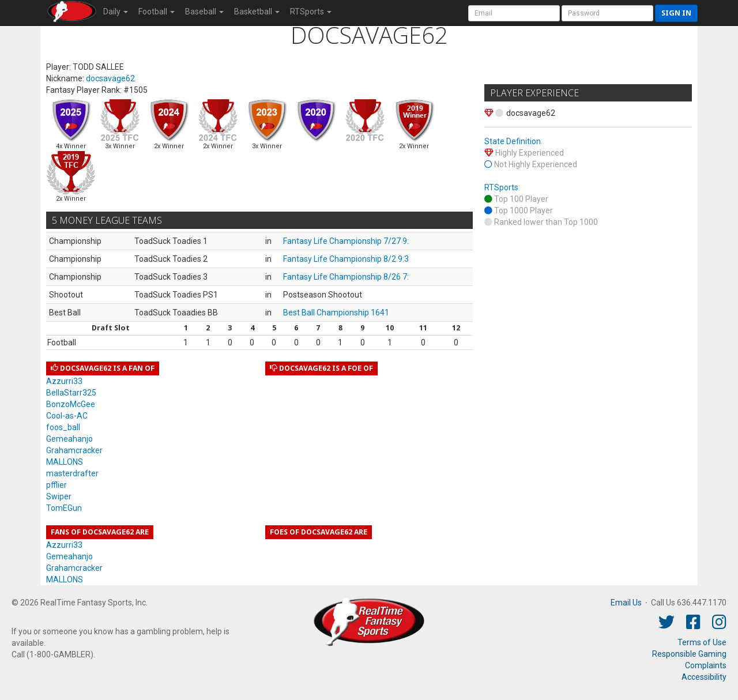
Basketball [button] (257, 11)
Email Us (626, 602)
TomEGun (64, 508)
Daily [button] (115, 11)
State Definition (512, 141)
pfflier (56, 485)
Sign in (676, 13)
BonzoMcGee (70, 404)
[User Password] (607, 13)
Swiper (58, 496)
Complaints (705, 665)
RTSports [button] (311, 11)
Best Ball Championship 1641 (336, 312)
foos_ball (63, 427)
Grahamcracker (74, 450)
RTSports (501, 187)
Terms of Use (701, 642)
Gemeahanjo (69, 438)
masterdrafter (72, 473)
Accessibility (703, 677)
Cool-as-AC (67, 415)
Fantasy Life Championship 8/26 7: (346, 276)
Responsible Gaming (689, 653)
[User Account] (514, 13)
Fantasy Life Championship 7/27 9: (346, 241)
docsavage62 (110, 78)
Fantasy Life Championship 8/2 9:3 (346, 259)
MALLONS (64, 461)
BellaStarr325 (71, 392)
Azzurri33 (64, 381)
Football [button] (156, 11)
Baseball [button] (204, 11)
